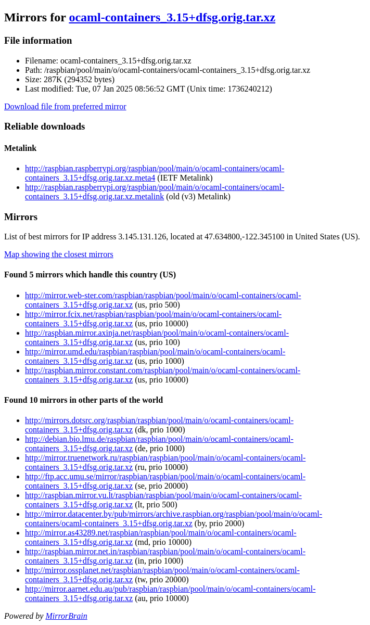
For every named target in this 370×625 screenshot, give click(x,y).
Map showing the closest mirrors (58, 254)
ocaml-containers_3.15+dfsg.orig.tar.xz (172, 17)
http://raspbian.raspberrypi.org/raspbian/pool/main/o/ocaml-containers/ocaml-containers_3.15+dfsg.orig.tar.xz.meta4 (154, 173)
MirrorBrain (66, 615)
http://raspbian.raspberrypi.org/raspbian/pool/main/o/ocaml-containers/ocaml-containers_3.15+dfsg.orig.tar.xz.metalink (154, 192)
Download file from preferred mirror (65, 106)
